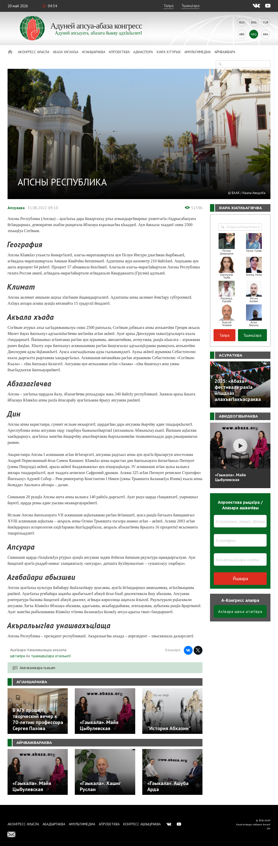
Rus (242, 22)
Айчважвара (224, 52)
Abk (242, 34)
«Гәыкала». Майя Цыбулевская (230, 477)
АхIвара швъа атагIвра (240, 611)
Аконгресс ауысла (33, 52)
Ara (265, 34)
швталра (17, 655)
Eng (254, 22)
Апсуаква (16, 207)
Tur (265, 22)
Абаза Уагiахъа (65, 52)
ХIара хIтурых (168, 52)
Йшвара (240, 578)
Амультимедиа (197, 52)
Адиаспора (143, 52)
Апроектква (119, 52)
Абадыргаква (54, 824)
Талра (168, 5)
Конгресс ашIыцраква (142, 824)
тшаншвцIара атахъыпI (51, 655)
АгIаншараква (93, 52)
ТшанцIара (190, 5)
